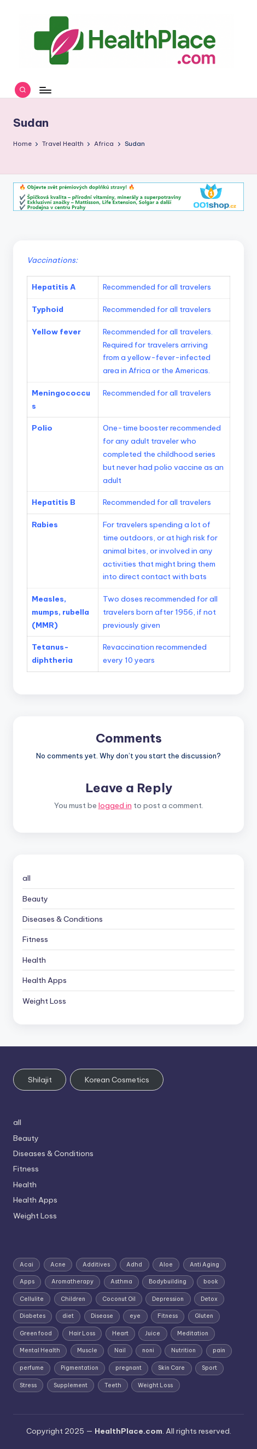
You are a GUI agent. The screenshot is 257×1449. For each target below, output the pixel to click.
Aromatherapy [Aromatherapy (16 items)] (72, 1281)
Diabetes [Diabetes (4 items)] (32, 1316)
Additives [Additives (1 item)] (96, 1264)
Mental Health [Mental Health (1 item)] (40, 1350)
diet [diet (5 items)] (68, 1316)
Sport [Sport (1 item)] (209, 1367)
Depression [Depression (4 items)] (168, 1299)
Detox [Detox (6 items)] (209, 1299)
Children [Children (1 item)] (73, 1299)
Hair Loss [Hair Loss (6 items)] (82, 1333)
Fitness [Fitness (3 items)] (167, 1316)
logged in (115, 805)
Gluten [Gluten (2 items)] (204, 1316)
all (26, 878)
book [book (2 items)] (210, 1281)
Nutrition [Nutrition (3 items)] (183, 1350)
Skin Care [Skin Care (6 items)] (171, 1367)
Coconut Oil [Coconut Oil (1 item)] (119, 1299)
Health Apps (44, 980)
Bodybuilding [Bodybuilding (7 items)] (167, 1281)
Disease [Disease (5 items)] (102, 1316)
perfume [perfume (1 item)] (32, 1367)
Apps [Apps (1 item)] (27, 1281)
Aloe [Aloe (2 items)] (166, 1264)
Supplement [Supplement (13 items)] (70, 1385)
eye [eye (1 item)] (135, 1316)
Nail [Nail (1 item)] (120, 1350)
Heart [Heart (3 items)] (120, 1333)
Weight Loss (44, 1001)
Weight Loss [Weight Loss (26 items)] (155, 1385)
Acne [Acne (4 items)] (58, 1264)
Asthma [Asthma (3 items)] (121, 1281)
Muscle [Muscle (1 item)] (87, 1350)
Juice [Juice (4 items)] (152, 1333)
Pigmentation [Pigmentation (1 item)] (79, 1367)
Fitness (35, 939)
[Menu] (44, 90)
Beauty (35, 899)
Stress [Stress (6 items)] (28, 1385)
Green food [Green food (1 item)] (36, 1333)
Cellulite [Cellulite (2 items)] (32, 1299)
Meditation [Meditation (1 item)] (192, 1333)
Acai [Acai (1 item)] (26, 1264)
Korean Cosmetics (117, 1080)
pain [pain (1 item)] (219, 1350)
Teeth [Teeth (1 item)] (112, 1385)
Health (34, 960)
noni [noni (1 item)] (148, 1350)
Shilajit (40, 1080)
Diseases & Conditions (62, 919)
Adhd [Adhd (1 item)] (134, 1264)
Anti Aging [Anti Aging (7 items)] (204, 1264)
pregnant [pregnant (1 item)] (128, 1367)
